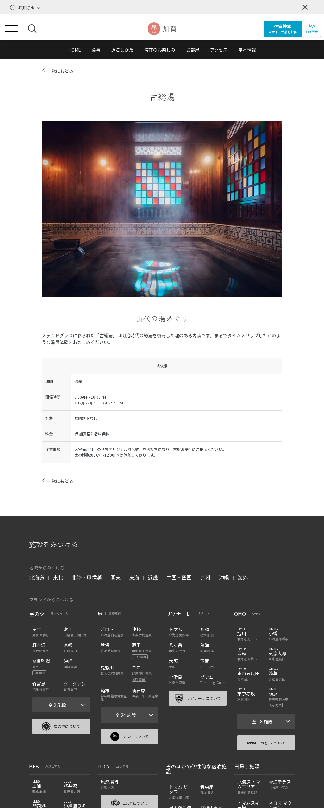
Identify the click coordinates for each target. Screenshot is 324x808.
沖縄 (224, 577)
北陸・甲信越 (87, 577)
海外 (243, 577)
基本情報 (247, 50)
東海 (134, 577)
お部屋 (192, 50)
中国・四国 (179, 577)
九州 (205, 577)
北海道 (36, 577)
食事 (96, 50)
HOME (74, 50)
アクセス (218, 50)
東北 (58, 577)
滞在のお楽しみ (159, 50)
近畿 (153, 577)
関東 (115, 577)
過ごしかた (122, 50)
